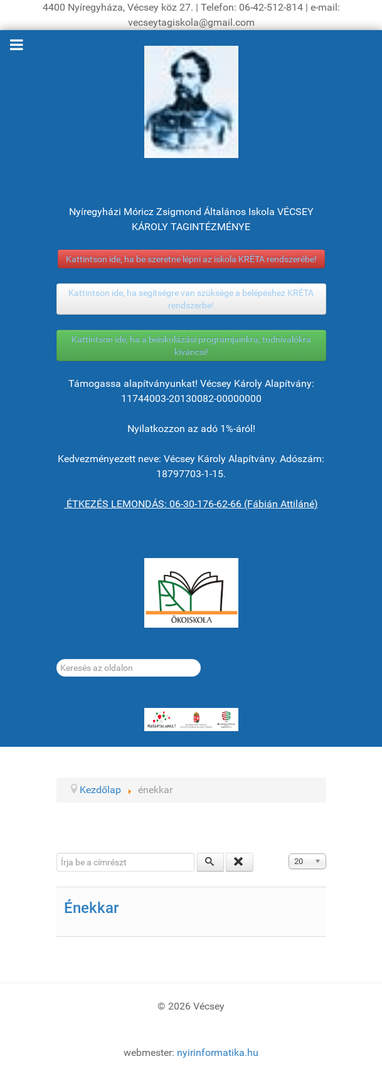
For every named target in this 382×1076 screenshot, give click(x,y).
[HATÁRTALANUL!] (191, 720)
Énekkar (91, 908)
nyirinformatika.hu (217, 1052)
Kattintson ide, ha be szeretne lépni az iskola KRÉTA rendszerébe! (191, 259)
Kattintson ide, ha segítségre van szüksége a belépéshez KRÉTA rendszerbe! (191, 299)
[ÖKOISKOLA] (191, 593)
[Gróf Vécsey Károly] (191, 102)
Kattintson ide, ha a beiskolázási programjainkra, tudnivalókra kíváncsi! (191, 345)
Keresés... (56, 659)
